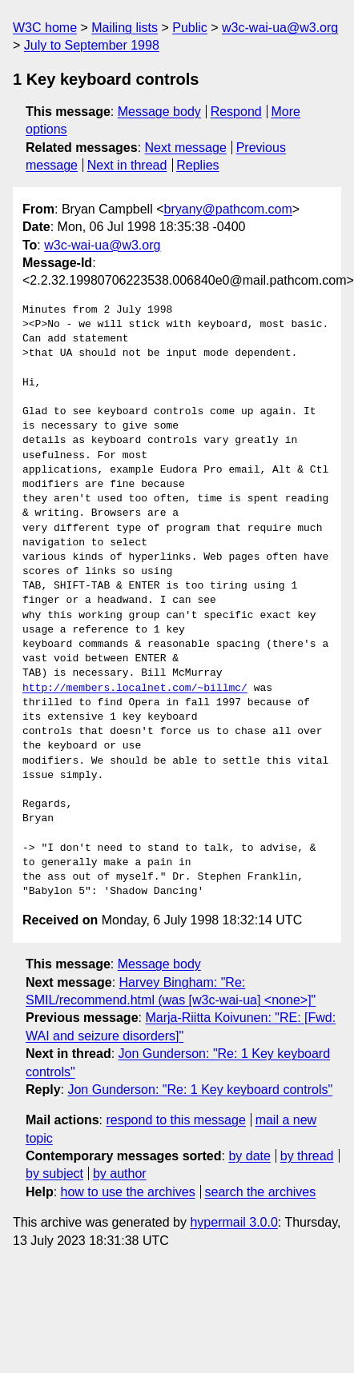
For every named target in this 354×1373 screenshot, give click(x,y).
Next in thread (127, 165)
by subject (54, 1173)
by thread (307, 1156)
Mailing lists (124, 27)
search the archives (260, 1192)
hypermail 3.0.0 (233, 1222)
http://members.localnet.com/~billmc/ (134, 688)
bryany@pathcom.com (228, 209)
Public (189, 27)
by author (120, 1173)
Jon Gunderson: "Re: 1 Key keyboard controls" (199, 1089)
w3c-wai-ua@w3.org (280, 27)
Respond (236, 111)
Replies (197, 165)
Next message (186, 147)
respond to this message (175, 1120)
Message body (159, 111)
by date (249, 1156)
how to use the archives (128, 1192)
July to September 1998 (91, 45)
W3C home (45, 27)
